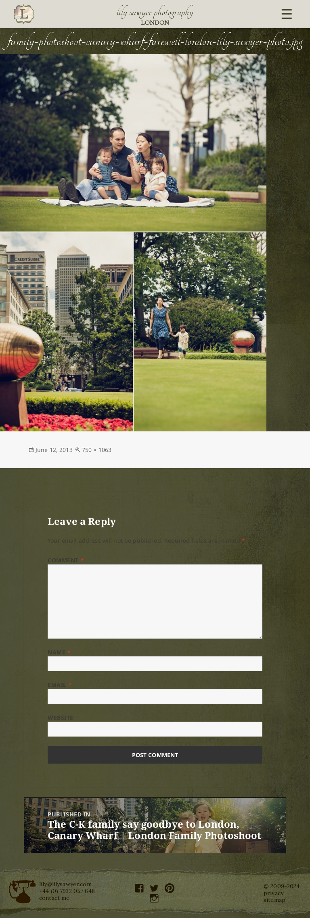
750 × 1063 (96, 450)
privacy (273, 893)
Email (60, 685)
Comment (66, 560)
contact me (54, 897)
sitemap (274, 899)
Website (60, 717)
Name (59, 652)
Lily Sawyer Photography (155, 12)
